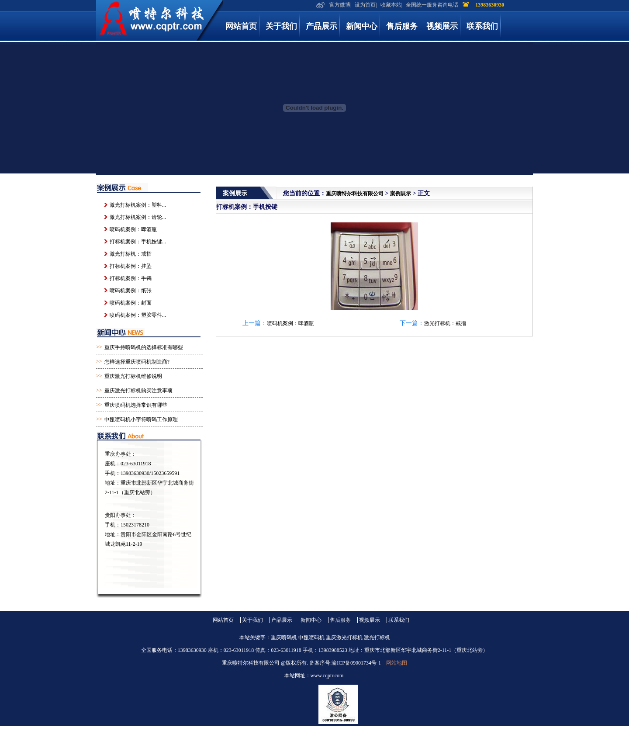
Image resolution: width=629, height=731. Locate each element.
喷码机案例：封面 (131, 303)
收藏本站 (390, 5)
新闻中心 (361, 26)
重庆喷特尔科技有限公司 (355, 194)
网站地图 (396, 663)
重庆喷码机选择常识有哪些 (135, 405)
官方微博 (339, 5)
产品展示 (321, 26)
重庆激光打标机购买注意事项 (138, 391)
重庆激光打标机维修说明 (133, 376)
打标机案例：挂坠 (131, 266)
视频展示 (442, 26)
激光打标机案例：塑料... (138, 205)
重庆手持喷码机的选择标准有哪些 (143, 347)
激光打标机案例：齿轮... (138, 217)
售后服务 (402, 26)
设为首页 (365, 5)
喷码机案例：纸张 (131, 291)
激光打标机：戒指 (445, 323)
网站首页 (241, 26)
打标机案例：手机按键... (138, 242)
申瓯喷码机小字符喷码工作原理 (141, 419)
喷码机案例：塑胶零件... (138, 315)
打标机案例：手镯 (131, 278)
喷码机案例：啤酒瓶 (290, 323)
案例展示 (400, 194)
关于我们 (281, 26)
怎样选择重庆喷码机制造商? (136, 362)
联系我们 (482, 26)
